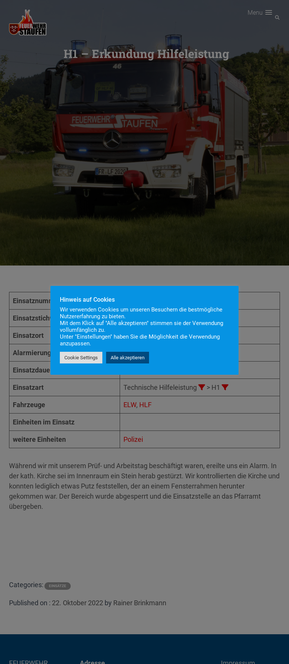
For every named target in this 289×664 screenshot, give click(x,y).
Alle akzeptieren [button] (127, 357)
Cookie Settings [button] (81, 357)
